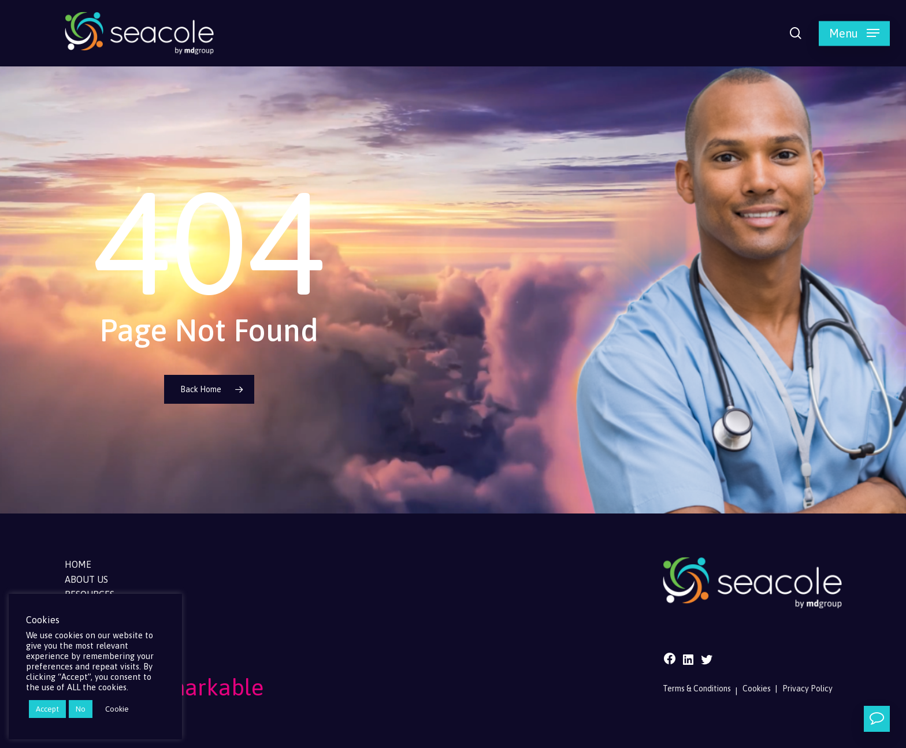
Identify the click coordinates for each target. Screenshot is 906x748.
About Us (86, 579)
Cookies (756, 688)
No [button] (81, 709)
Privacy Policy (807, 688)
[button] (854, 33)
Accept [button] (47, 709)
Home (78, 564)
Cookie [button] (117, 709)
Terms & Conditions (697, 688)
